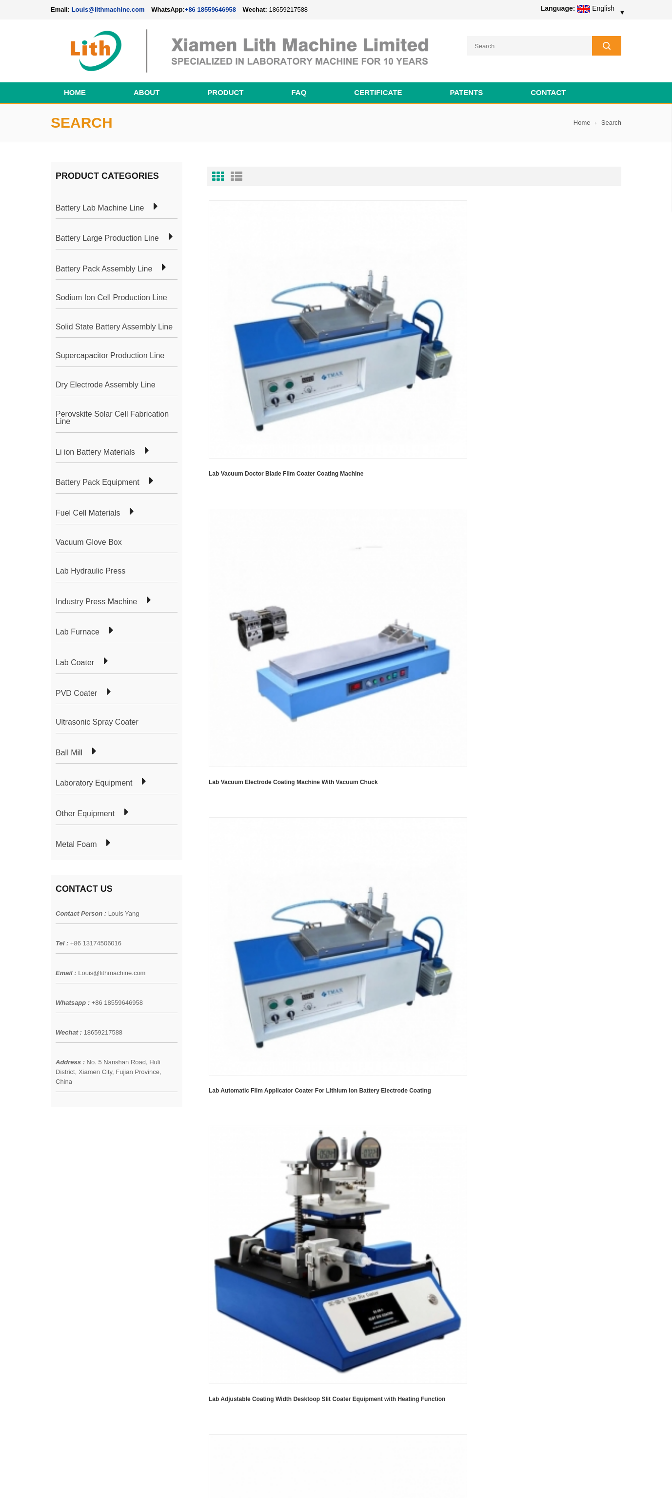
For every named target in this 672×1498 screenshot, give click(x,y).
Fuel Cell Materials (88, 507)
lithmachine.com (268, 1478)
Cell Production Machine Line (468, 1478)
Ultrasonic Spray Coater (97, 716)
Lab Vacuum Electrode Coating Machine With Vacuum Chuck (407, 339)
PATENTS (466, 86)
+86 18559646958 (210, 9)
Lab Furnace (77, 626)
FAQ (299, 86)
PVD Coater (76, 687)
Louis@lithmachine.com (111, 966)
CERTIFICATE (378, 86)
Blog (57, 1249)
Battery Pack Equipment (97, 476)
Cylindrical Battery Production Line (217, 1267)
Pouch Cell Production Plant (207, 1214)
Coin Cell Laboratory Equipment (213, 1249)
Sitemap (63, 1267)
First (222, 569)
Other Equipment (85, 807)
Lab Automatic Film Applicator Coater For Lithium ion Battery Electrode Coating (553, 339)
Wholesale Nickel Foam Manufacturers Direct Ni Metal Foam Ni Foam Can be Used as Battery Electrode (393, 1387)
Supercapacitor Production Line (110, 350)
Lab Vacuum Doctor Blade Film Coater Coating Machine (262, 339)
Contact (548, 86)
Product (225, 86)
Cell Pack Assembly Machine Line (378, 1478)
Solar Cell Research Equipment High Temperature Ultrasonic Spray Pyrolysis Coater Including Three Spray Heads (407, 515)
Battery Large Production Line (107, 232)
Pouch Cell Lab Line (195, 1232)
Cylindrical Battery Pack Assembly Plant (225, 1197)
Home (75, 86)
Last (253, 569)
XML (58, 1284)
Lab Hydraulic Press (90, 565)
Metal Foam (76, 838)
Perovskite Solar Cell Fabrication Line (112, 411)
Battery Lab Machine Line (100, 202)
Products (64, 1214)
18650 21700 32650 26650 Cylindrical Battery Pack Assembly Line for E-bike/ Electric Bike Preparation (394, 1207)
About (146, 86)
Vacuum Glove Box (89, 536)
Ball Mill (69, 746)
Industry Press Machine (96, 595)
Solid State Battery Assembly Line (114, 321)
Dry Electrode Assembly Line (106, 379)
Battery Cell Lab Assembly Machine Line (566, 1478)
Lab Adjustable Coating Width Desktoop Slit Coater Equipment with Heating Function (270, 514)
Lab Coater (75, 656)
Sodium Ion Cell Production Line (111, 291)
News (59, 1232)
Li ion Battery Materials (95, 446)
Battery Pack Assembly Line (104, 263)
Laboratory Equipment (94, 777)
